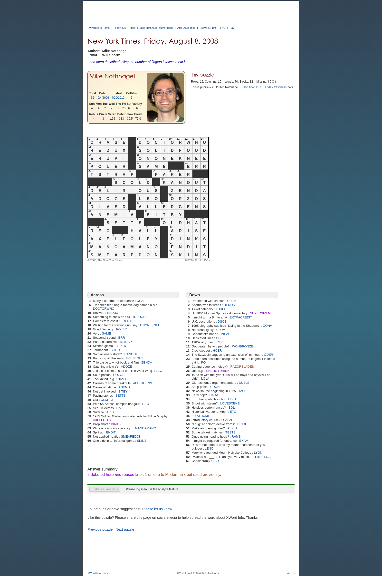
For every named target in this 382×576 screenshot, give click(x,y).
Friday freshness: (276, 87)
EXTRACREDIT (241, 317)
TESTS (230, 432)
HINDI (241, 424)
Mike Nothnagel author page (156, 27)
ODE (219, 338)
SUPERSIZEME (261, 313)
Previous (120, 27)
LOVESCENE (229, 403)
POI (204, 362)
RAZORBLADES (242, 366)
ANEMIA (124, 387)
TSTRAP (125, 342)
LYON (258, 452)
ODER (268, 354)
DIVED (122, 379)
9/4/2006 (103, 97)
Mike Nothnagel (112, 76)
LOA (267, 457)
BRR (121, 337)
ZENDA (146, 362)
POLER (121, 329)
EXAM (243, 440)
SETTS (120, 395)
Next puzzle (124, 529)
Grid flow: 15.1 (252, 87)
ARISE (111, 412)
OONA (267, 325)
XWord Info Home (99, 27)
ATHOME (203, 416)
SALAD (228, 420)
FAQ (222, 27)
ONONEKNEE (150, 325)
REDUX (112, 313)
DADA (213, 395)
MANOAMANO (145, 428)
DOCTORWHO (103, 308)
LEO (159, 371)
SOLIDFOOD (136, 317)
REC (145, 404)
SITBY (123, 391)
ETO (233, 411)
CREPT (232, 301)
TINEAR (225, 334)
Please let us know (157, 509)
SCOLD (116, 350)
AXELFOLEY (102, 420)
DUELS (244, 382)
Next (132, 27)
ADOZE (126, 366)
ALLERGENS (142, 383)
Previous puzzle (100, 529)
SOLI (232, 407)
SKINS (141, 440)
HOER (217, 350)
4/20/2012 (118, 97)
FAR (216, 461)
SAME (106, 333)
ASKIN (232, 428)
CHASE (142, 301)
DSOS (222, 321)
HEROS (229, 305)
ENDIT (111, 432)
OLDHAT (107, 400)
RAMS (236, 436)
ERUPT (126, 321)
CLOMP (222, 330)
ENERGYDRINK (217, 371)
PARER (120, 346)
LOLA (205, 378)
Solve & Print (208, 27)
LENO (209, 448)
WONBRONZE (242, 346)
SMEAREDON (131, 436)
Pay (231, 27)
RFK (220, 342)
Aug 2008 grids (186, 27)
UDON (215, 387)
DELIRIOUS (134, 358)
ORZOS (118, 375)
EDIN (232, 399)
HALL (120, 408)
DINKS (116, 424)
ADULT (220, 309)
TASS (242, 391)
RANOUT (131, 354)
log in (139, 489)
